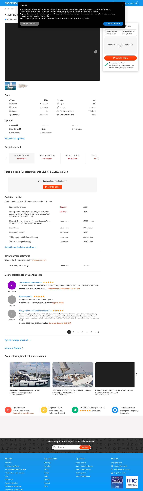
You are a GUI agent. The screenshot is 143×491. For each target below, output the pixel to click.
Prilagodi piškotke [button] (29, 24)
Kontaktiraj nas (116, 463)
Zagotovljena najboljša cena (23, 413)
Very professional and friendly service (35, 311)
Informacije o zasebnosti (14, 490)
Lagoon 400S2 (58, 303)
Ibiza (46, 486)
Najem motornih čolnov (84, 466)
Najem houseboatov (83, 476)
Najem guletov (81, 473)
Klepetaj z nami (118, 473)
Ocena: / (90, 411)
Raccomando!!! (25, 297)
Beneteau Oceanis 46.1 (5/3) (60, 323)
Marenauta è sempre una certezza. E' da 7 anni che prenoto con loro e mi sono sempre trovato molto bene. (59, 285)
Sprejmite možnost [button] (113, 24)
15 (98, 332)
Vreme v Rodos (14, 348)
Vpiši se (85, 447)
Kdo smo (8, 463)
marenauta (13, 3)
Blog (6, 476)
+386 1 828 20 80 (119, 466)
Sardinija (47, 463)
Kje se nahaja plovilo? (18, 340)
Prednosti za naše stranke (14, 473)
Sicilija (46, 473)
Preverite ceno (52, 187)
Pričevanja (9, 479)
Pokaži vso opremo (15, 138)
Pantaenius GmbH (39, 260)
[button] (122, 5)
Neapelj (47, 483)
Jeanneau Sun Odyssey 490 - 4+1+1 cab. (64, 288)
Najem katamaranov (83, 469)
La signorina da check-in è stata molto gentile (36, 300)
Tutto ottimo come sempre (30, 282)
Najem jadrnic (81, 463)
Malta (46, 476)
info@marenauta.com (120, 469)
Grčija (46, 469)
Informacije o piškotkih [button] (90, 12)
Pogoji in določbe (11, 483)
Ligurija (46, 479)
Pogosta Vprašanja (12, 466)
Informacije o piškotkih (13, 486)
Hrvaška (47, 466)
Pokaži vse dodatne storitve (20, 247)
